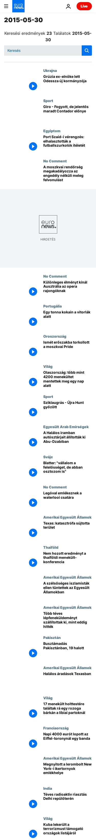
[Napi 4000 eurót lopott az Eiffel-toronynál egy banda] (67, 741)
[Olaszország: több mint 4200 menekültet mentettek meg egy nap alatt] (67, 379)
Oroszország (54, 336)
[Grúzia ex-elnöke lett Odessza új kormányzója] (67, 83)
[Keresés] (48, 50)
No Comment (55, 161)
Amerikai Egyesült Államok (67, 517)
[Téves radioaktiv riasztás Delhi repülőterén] (67, 801)
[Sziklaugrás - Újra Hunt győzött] (67, 409)
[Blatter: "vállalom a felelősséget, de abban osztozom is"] (67, 470)
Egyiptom (51, 131)
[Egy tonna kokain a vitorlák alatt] (67, 319)
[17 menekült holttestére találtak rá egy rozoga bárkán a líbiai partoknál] (67, 711)
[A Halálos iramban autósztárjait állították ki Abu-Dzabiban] (67, 439)
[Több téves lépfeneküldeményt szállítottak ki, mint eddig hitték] (67, 620)
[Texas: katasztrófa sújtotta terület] (67, 530)
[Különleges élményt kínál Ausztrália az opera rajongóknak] (67, 289)
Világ (47, 366)
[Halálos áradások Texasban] (67, 680)
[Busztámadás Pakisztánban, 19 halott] (67, 650)
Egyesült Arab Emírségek (66, 427)
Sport (48, 100)
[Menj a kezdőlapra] (18, 6)
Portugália (52, 306)
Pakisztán (52, 637)
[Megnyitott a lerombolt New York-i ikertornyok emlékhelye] (67, 771)
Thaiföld (50, 547)
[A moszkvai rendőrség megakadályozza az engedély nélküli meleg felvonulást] (67, 174)
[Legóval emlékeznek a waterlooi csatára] (67, 500)
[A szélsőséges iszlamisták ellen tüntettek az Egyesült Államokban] (67, 590)
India (47, 788)
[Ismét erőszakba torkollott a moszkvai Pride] (67, 349)
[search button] (87, 50)
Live (84, 6)
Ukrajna (50, 70)
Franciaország (56, 728)
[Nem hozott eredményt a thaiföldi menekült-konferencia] (67, 560)
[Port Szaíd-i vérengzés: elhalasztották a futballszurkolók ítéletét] (67, 144)
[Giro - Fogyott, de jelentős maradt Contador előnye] (67, 113)
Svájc (48, 457)
